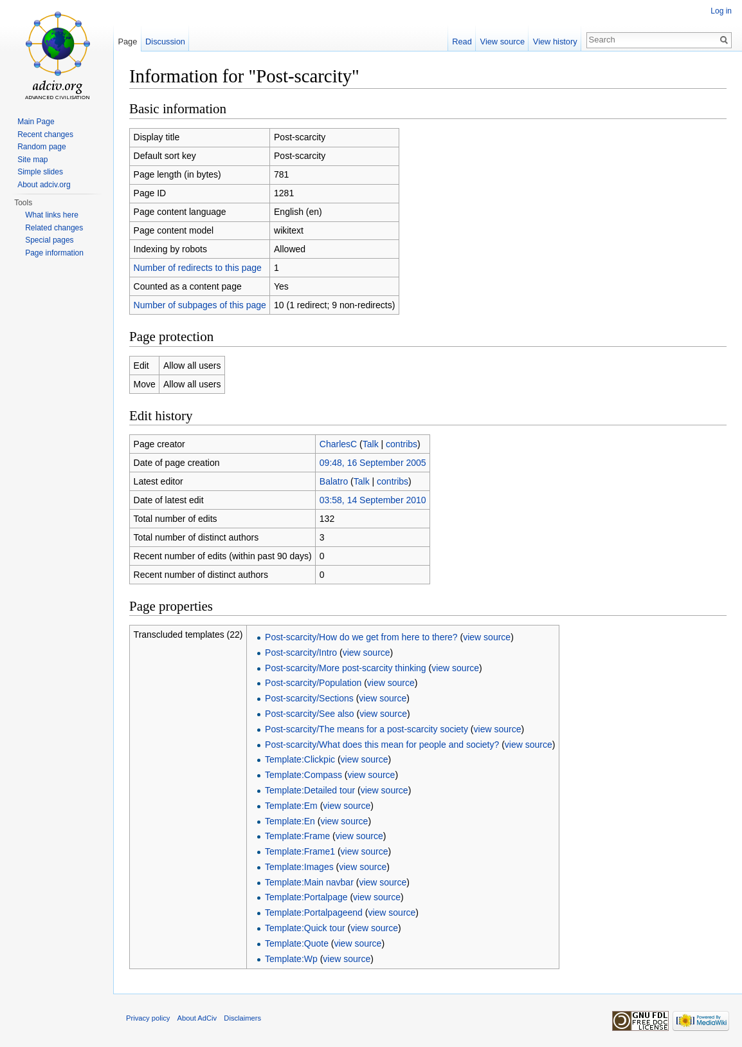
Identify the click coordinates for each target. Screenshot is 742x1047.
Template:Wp (291, 959)
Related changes (54, 227)
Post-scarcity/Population (313, 683)
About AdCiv (197, 1018)
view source (487, 637)
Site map (32, 159)
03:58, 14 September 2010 (373, 500)
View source (502, 41)
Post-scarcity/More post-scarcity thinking (345, 668)
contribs (401, 444)
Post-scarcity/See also (309, 714)
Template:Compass (303, 775)
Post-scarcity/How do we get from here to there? (361, 637)
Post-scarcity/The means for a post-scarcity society (366, 729)
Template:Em (291, 806)
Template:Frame (297, 836)
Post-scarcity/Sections (309, 698)
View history (555, 41)
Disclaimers (242, 1018)
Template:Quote (297, 943)
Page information (54, 252)
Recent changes (45, 134)
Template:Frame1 (300, 851)
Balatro (334, 481)
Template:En (290, 821)
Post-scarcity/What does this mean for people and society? (382, 744)
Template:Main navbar (309, 882)
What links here (51, 214)
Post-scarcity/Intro (301, 652)
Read (462, 41)
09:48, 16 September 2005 (373, 463)
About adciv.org (44, 184)
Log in (721, 10)
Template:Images (299, 867)
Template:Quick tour (305, 928)
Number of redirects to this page (198, 268)
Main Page (35, 121)
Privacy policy (148, 1018)
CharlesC (338, 444)
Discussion (165, 41)
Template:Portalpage (306, 897)
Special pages (49, 240)
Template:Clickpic (300, 759)
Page (127, 41)
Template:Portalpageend (314, 912)
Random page (41, 146)
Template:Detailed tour (310, 790)
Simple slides (40, 171)
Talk (371, 444)
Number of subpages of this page (200, 305)
